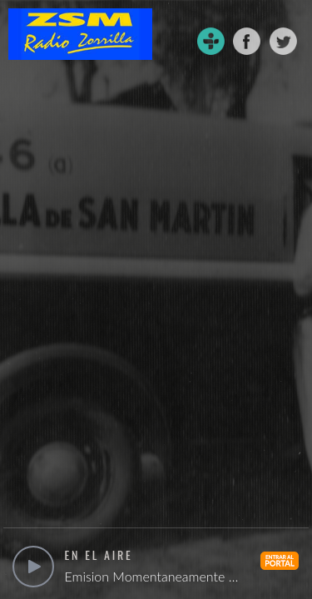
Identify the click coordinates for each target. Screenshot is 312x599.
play (33, 566)
